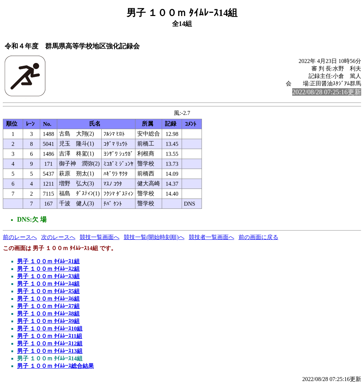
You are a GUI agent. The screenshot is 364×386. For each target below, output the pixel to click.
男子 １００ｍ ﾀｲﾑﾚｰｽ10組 (49, 329)
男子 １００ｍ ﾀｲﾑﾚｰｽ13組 (49, 351)
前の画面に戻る (258, 237)
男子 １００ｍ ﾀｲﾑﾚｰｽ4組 (48, 284)
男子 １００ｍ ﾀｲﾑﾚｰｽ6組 (48, 299)
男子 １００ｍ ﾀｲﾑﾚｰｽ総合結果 (55, 366)
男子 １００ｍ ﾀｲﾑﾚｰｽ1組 (48, 261)
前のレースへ (20, 237)
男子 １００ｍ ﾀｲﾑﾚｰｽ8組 (48, 314)
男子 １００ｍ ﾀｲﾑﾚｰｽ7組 (48, 306)
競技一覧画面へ (99, 237)
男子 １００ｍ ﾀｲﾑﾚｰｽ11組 (49, 336)
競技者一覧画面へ (211, 237)
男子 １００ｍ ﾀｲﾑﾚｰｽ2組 (48, 269)
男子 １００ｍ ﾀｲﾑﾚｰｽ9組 (48, 321)
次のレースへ (58, 237)
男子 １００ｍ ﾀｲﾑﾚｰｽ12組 (49, 343)
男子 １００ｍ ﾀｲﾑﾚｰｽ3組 (48, 276)
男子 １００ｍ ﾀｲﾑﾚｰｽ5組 (48, 291)
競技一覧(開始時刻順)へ (154, 237)
